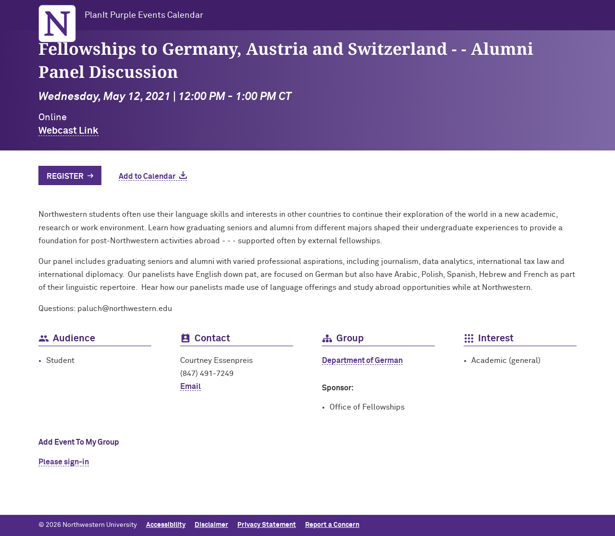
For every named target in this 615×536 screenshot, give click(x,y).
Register (65, 176)
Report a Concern (332, 525)
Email (190, 386)
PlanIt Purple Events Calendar (144, 15)
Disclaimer (211, 525)
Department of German (362, 360)
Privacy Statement (266, 525)
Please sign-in (63, 462)
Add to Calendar (147, 176)
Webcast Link (68, 131)
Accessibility (165, 525)
